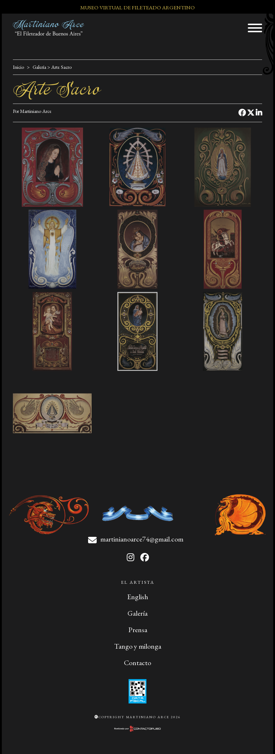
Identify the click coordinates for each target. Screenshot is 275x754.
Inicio (18, 67)
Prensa (137, 629)
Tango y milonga (137, 646)
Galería (39, 67)
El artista (137, 582)
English (137, 596)
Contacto (137, 662)
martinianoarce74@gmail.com (141, 539)
